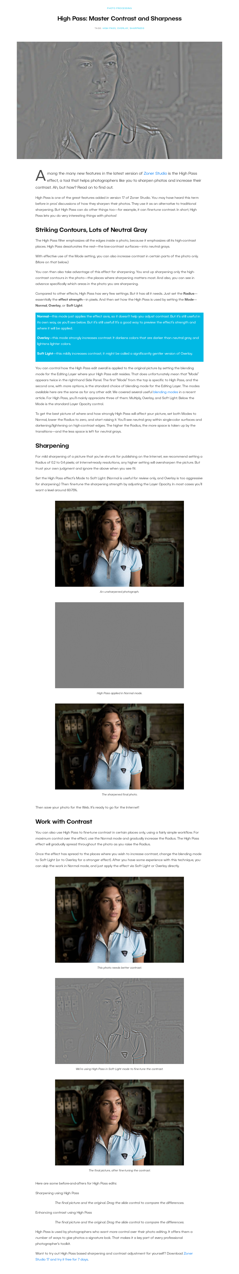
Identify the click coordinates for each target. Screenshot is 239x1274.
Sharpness (137, 28)
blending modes (165, 392)
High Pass (109, 28)
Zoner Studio (155, 173)
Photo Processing (119, 8)
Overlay (122, 28)
